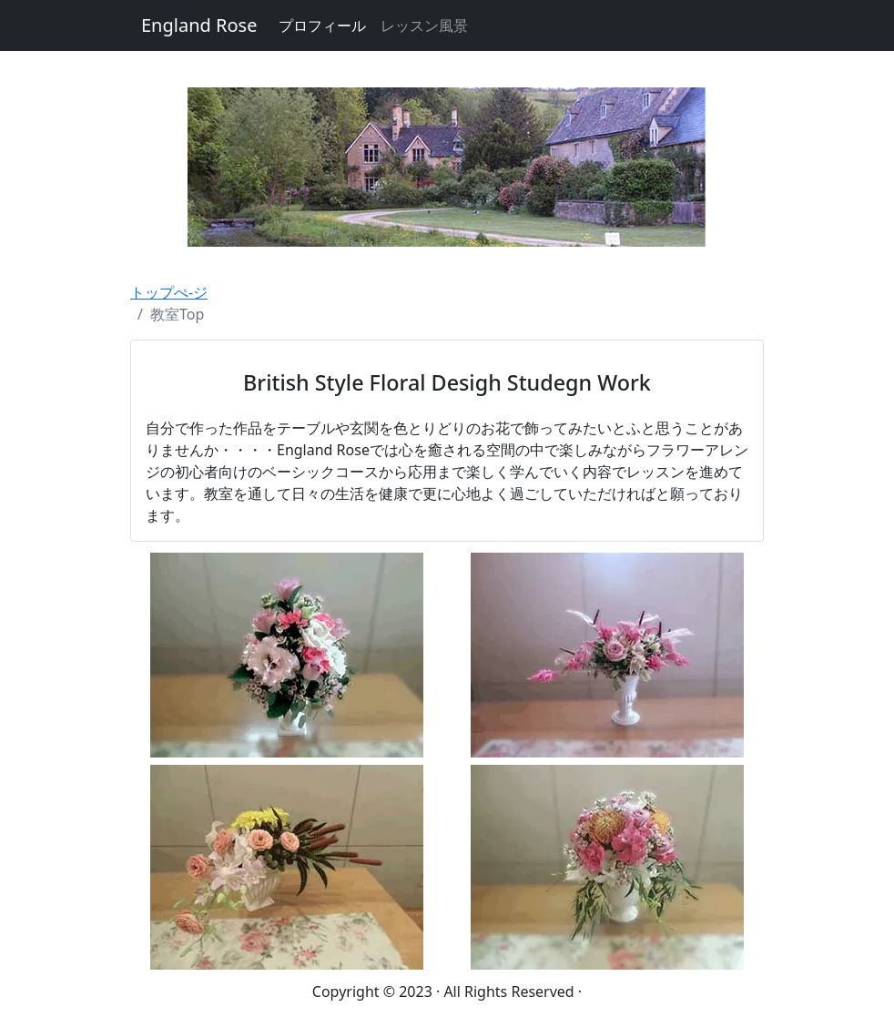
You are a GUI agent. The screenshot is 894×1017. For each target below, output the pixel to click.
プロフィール (322, 25)
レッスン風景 (424, 25)
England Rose (199, 25)
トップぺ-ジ (169, 292)
